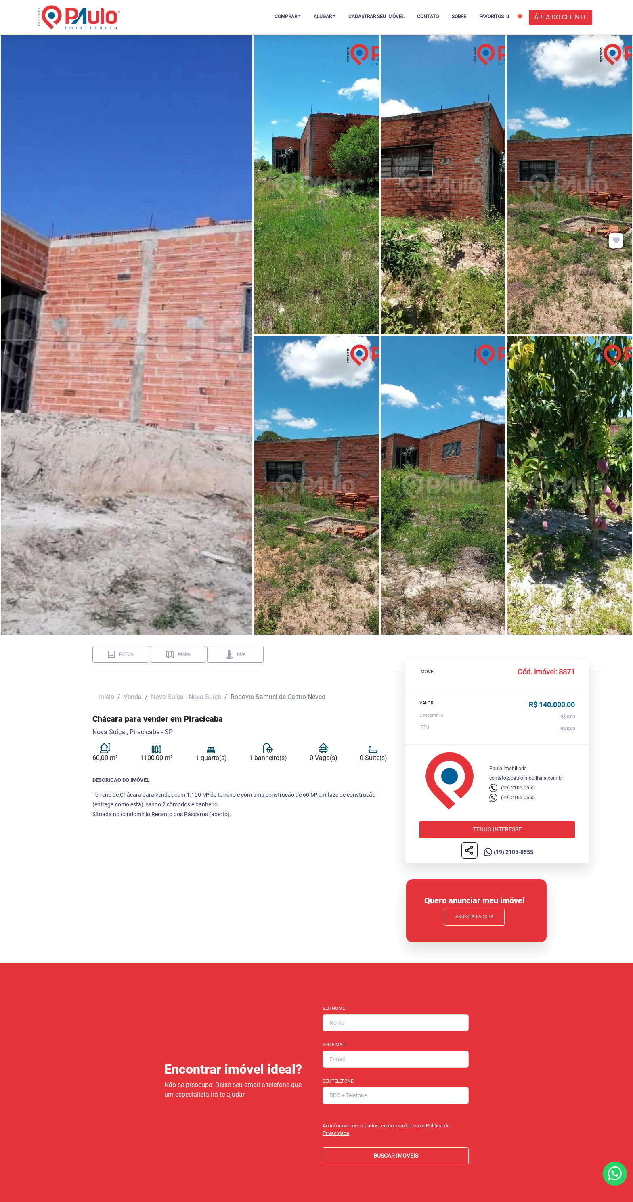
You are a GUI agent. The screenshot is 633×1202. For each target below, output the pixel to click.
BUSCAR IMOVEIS (395, 1155)
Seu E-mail (334, 1044)
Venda (133, 697)
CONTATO (428, 16)
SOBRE (459, 16)
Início (106, 697)
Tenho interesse (497, 829)
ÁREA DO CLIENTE (560, 17)
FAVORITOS (500, 16)
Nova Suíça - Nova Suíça (186, 697)
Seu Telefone (338, 1081)
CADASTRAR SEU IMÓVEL (376, 16)
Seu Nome (334, 1008)
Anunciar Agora (474, 916)
